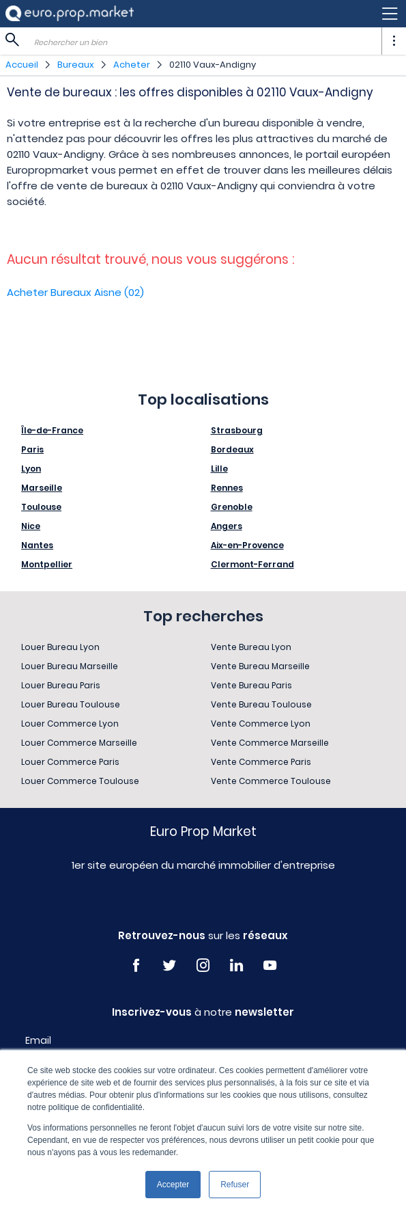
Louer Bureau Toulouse (70, 704)
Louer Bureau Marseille (69, 666)
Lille (219, 468)
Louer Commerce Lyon (70, 723)
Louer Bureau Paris (60, 685)
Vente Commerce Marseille (270, 742)
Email (38, 1040)
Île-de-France (52, 430)
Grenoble (231, 507)
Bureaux (75, 64)
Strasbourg (237, 430)
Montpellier (46, 564)
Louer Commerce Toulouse (80, 781)
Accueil (21, 64)
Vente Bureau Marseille (260, 666)
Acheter (131, 64)
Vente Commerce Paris (261, 762)
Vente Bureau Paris (251, 685)
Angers (226, 526)
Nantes (37, 545)
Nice (30, 526)
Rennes (227, 488)
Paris (32, 449)
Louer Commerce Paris (70, 762)
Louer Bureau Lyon (60, 647)
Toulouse (41, 507)
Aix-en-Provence (247, 545)
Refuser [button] (234, 1184)
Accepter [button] (173, 1184)
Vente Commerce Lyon (260, 723)
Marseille (41, 488)
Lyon (31, 468)
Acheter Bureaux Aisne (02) (75, 292)
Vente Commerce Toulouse (271, 781)
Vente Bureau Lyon (251, 647)
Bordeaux (232, 449)
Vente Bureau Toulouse (261, 704)
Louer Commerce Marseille (79, 742)
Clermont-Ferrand (252, 564)
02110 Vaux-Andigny (212, 64)
